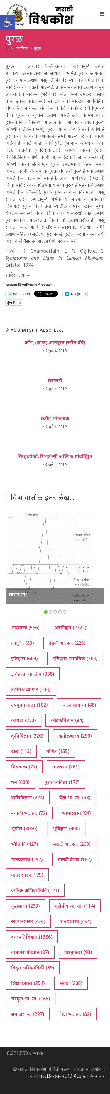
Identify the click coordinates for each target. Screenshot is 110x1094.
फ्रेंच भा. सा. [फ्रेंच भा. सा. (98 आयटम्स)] (74, 797)
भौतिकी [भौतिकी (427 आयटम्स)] (24, 843)
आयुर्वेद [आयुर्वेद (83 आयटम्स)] (22, 642)
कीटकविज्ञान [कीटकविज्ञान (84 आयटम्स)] (67, 720)
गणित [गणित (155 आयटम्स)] (57, 751)
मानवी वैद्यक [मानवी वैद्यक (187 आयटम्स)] (75, 859)
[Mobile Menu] (102, 13)
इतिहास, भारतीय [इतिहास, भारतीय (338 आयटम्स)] (32, 673)
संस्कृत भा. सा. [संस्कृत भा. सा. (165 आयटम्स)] (30, 998)
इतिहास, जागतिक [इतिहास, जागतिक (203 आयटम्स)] (75, 658)
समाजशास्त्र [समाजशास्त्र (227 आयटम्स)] (27, 1014)
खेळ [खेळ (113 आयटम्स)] (21, 751)
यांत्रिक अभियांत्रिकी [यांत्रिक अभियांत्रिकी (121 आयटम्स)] (35, 890)
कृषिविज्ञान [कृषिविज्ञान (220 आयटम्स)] (27, 735)
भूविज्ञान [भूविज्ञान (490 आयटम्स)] (66, 828)
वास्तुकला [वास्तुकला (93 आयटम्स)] (78, 952)
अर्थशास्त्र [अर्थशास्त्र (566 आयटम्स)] (25, 627)
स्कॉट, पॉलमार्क (55, 418)
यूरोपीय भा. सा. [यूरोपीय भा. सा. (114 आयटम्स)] (75, 905)
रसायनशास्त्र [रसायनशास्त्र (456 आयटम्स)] (28, 921)
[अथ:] (7, 48)
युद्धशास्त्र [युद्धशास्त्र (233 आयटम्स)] (25, 905)
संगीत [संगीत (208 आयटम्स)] (71, 983)
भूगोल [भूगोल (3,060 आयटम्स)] (24, 828)
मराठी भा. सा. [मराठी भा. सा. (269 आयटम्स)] (71, 843)
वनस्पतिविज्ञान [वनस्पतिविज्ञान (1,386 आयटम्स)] (31, 936)
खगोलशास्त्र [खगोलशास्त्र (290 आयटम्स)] (75, 735)
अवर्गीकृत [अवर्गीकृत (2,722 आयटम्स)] (70, 627)
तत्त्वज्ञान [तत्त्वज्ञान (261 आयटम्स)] (65, 766)
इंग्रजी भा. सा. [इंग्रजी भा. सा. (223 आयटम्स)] (67, 642)
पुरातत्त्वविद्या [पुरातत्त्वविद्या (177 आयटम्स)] (62, 782)
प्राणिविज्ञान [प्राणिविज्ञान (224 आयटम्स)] (27, 797)
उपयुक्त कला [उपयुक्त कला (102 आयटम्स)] (29, 704)
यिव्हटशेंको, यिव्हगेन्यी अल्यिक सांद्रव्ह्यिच (55, 456)
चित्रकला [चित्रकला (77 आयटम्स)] (24, 766)
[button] (7, 22)
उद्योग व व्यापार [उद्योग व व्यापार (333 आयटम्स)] (30, 689)
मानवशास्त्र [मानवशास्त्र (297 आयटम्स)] (27, 859)
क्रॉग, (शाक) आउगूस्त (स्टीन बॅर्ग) (55, 342)
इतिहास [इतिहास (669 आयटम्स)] (24, 658)
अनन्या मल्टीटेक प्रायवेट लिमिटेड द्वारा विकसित (66, 1076)
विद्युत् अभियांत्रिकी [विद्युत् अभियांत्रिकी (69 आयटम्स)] (32, 967)
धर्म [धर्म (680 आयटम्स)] (20, 782)
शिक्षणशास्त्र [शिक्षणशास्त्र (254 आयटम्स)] (28, 983)
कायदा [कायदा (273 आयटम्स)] (23, 720)
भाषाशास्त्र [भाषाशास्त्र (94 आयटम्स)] (76, 813)
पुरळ (37, 48)
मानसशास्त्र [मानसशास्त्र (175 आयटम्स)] (27, 874)
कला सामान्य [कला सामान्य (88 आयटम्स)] (79, 704)
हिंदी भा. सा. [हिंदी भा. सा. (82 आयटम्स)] (75, 1014)
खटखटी (55, 380)
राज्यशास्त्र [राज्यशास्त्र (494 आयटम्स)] (75, 921)
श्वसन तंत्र (17, 594)
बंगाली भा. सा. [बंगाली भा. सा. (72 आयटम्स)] (29, 813)
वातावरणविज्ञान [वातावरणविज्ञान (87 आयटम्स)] (30, 952)
